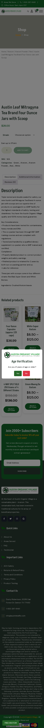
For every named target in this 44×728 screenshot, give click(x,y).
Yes (17, 373)
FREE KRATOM (11, 723)
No (26, 373)
